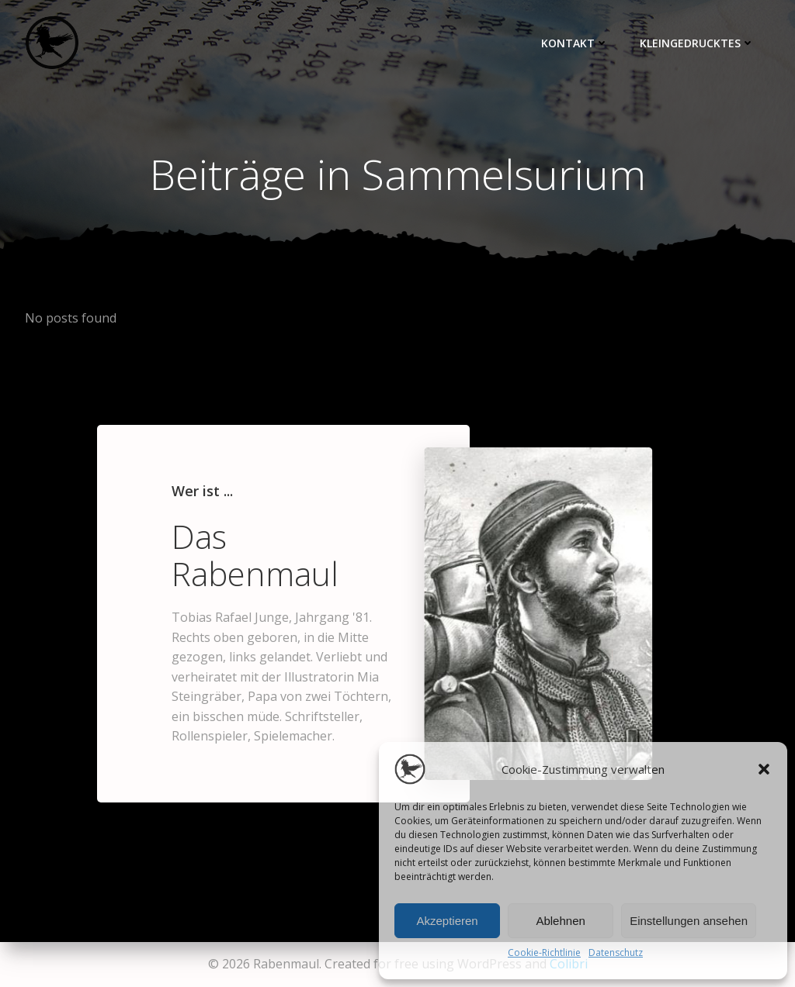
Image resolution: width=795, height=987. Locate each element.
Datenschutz (615, 952)
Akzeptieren (446, 920)
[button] (764, 769)
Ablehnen (560, 920)
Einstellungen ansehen (689, 920)
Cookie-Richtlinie (544, 952)
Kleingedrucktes (697, 43)
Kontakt (575, 43)
